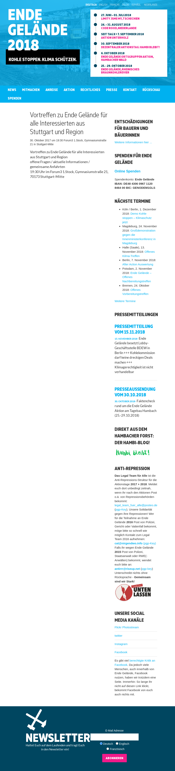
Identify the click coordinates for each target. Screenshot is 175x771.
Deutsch (91, 4)
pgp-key (147, 568)
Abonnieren (114, 758)
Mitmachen (31, 90)
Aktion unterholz (115, 37)
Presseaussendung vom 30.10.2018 (135, 391)
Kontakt (130, 90)
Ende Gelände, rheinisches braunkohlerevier (120, 70)
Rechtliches (90, 90)
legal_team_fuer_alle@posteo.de (136, 505)
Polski (125, 4)
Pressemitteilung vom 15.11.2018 (134, 329)
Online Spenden (127, 171)
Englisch (124, 743)
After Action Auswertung (137, 264)
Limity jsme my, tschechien (120, 18)
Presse (111, 90)
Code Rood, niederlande (118, 28)
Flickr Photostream (127, 627)
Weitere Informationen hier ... (133, 142)
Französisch (117, 749)
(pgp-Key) (149, 543)
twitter (118, 635)
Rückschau (151, 90)
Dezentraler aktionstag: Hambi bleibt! (130, 47)
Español (136, 4)
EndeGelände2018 (38, 29)
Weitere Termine (125, 301)
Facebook (121, 652)
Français (115, 4)
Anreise (51, 90)
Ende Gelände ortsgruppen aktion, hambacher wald (127, 58)
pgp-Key (121, 509)
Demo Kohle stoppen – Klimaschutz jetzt (137, 218)
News (12, 90)
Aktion (69, 90)
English (103, 4)
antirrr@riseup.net (127, 568)
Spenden (14, 98)
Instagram (121, 644)
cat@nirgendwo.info (128, 543)
